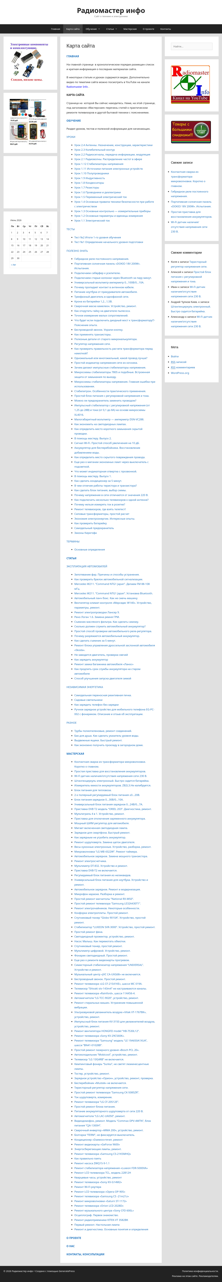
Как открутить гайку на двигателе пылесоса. (102, 311)
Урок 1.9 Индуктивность (89, 178)
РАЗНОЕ (71, 722)
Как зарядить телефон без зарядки (96, 704)
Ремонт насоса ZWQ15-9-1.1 (92, 1163)
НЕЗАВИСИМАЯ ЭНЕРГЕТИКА (84, 687)
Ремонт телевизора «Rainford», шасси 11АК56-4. (104, 993)
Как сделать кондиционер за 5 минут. (98, 481)
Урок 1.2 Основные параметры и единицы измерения (108, 216)
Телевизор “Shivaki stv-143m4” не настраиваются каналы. (110, 988)
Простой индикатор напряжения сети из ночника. (106, 362)
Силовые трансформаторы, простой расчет (101, 514)
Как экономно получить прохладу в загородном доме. (108, 745)
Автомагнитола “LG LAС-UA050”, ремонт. (99, 1116)
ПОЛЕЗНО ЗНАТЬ (77, 251)
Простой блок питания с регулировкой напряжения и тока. (111, 395)
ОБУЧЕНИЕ (73, 120)
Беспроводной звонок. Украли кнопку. (98, 329)
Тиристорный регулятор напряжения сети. (101, 1087)
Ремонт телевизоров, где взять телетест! (100, 509)
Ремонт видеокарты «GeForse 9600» (97, 1144)
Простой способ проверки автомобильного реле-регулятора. (113, 631)
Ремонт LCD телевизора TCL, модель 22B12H (102, 1172)
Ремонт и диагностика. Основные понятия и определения (111, 1229)
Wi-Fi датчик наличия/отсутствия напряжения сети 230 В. (110, 776)
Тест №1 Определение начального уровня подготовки (108, 242)
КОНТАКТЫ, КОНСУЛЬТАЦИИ (85, 1254)
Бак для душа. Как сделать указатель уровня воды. (106, 735)
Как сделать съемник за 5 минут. (95, 640)
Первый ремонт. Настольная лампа (96, 1224)
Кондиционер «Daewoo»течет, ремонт (98, 1139)
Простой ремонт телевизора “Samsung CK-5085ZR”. (106, 1092)
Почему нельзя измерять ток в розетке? (99, 504)
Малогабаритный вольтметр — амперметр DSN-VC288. (109, 419)
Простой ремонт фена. (88, 932)
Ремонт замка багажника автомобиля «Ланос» (104, 664)
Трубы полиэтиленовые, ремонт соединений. (103, 731)
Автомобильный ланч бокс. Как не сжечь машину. (106, 598)
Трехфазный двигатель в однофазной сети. (101, 296)
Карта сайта (73, 28)
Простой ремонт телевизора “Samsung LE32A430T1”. (107, 903)
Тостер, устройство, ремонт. (92, 1073)
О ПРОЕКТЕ (73, 1238)
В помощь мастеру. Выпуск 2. (92, 438)
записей (178, 362)
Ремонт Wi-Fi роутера (87, 1187)
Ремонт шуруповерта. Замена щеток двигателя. (104, 842)
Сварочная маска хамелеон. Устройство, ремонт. (105, 306)
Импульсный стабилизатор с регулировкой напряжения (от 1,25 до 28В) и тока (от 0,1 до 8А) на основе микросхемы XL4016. (112, 410)
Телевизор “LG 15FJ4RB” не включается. (99, 1059)
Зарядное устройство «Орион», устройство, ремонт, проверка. (113, 1078)
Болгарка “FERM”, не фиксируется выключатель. (104, 1135)
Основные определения (89, 549)
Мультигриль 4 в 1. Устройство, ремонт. (99, 814)
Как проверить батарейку (90, 523)
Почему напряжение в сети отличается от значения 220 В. (111, 495)
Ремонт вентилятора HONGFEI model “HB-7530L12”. (107, 1031)
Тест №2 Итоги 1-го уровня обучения (97, 237)
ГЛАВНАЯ (72, 56)
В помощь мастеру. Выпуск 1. (92, 476)
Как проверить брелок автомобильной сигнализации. (108, 579)
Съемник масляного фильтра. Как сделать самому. (106, 621)
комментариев (183, 367)
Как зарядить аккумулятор (91, 659)
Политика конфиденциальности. (200, 1271)
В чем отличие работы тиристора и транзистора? (105, 485)
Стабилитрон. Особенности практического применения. (110, 391)
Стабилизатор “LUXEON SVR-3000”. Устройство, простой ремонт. (114, 927)
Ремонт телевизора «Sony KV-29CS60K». (99, 1035)
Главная (55, 28)
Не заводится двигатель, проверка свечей (101, 655)
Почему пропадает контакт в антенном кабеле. (104, 287)
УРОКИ (70, 137)
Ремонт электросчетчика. (90, 861)
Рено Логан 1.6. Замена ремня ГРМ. (96, 617)
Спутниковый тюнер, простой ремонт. (98, 946)
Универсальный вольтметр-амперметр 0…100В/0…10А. (109, 282)
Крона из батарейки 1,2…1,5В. (93, 301)
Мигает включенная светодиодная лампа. (101, 828)
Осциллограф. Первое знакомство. (96, 1215)
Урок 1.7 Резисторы (86, 187)
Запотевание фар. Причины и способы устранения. (106, 574)
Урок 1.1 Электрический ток (92, 220)
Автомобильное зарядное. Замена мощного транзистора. (111, 856)
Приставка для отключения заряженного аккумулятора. (110, 818)
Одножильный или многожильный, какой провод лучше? (110, 358)
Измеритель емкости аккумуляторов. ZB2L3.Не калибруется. (112, 785)
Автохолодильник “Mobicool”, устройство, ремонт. (106, 1054)
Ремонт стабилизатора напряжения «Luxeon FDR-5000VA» (111, 1168)
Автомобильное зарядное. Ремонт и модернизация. (107, 889)
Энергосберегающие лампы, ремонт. (97, 1149)
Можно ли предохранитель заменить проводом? (105, 400)
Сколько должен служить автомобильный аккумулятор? (110, 626)
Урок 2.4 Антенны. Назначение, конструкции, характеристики (113, 145)
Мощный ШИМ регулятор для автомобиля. (101, 823)
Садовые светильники (88, 700)
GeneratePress (67, 1271)
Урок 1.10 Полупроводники (91, 173)
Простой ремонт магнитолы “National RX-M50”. (104, 899)
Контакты (165, 28)
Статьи (113, 28)
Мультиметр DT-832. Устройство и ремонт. (101, 866)
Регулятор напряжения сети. (92, 344)
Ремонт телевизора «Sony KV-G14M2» (98, 1182)
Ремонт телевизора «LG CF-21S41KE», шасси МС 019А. (108, 983)
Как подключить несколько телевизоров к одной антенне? (111, 500)
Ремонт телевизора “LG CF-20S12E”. (96, 1102)
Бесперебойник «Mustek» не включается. (100, 1083)
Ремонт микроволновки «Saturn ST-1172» (100, 1201)
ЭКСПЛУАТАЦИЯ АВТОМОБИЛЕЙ (86, 566)
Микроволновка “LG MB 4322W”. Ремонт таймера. (106, 851)
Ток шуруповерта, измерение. (93, 1097)
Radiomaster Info (77, 86)
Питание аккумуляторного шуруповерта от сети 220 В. (108, 1111)
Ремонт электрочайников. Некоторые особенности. (107, 908)
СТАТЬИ (71, 558)
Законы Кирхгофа (85, 533)
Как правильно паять (87, 1158)
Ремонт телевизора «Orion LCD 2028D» (98, 1205)
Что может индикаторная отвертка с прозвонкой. (105, 471)
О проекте (148, 28)
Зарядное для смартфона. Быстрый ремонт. (102, 832)
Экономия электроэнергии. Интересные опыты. (104, 518)
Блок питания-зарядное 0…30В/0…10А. (98, 799)
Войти (175, 356)
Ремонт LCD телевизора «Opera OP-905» (99, 1191)
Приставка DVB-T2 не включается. (95, 870)
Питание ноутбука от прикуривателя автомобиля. (106, 292)
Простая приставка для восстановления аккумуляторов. (110, 771)
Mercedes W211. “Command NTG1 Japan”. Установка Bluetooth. (113, 593)
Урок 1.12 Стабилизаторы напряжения (98, 164)
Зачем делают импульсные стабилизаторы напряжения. (110, 367)
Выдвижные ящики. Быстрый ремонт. (98, 740)
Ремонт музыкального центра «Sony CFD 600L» (104, 1210)
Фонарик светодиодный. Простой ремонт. (101, 955)
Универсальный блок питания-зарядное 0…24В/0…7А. (108, 804)
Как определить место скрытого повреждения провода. (109, 457)
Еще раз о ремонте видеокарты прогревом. (102, 960)
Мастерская (130, 28)
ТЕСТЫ (70, 229)
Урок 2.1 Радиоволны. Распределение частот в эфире (108, 159)
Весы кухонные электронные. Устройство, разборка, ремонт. (112, 847)
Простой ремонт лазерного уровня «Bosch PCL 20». (106, 1050)
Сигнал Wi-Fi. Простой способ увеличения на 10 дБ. (107, 443)
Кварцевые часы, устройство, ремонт (98, 1177)
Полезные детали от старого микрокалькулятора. (105, 339)
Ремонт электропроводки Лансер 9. (96, 612)
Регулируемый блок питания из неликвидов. (102, 875)
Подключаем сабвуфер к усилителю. (97, 273)
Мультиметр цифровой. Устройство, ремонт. (102, 950)
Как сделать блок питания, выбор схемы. (100, 490)
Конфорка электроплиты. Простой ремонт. (101, 913)
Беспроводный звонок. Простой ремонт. (100, 979)
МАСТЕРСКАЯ (75, 753)
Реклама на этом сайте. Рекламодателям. (195, 1276)
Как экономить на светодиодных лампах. (100, 424)
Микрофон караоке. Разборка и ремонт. (99, 894)
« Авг (13, 264)
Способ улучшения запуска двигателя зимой (102, 678)
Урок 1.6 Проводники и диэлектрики (97, 192)
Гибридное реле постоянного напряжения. (101, 259)
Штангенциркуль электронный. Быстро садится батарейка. (111, 780)
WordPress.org (180, 373)
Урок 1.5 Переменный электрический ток (100, 197)
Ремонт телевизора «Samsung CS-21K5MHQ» (102, 1154)
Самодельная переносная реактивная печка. (103, 695)
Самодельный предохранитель (94, 528)
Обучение (94, 28)
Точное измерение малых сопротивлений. (101, 315)
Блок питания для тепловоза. (93, 790)
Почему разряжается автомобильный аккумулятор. (107, 636)
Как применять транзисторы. (92, 334)
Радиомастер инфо (111, 10)
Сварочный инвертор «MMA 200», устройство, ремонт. (108, 1130)
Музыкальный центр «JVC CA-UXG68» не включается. (107, 974)
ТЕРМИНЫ (73, 541)
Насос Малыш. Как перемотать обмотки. (100, 941)
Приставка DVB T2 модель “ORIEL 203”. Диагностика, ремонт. (113, 809)
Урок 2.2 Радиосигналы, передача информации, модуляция (112, 154)
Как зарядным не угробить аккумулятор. (100, 837)
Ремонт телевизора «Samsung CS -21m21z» (101, 1196)
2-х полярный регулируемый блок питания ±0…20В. (107, 795)
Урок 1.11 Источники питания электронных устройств (108, 168)
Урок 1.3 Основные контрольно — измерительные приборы (112, 211)
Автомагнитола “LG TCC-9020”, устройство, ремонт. (106, 998)
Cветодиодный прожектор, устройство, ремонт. (104, 936)
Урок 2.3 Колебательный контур (94, 149)
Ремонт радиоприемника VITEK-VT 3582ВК (101, 1220)
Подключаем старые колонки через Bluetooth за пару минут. (113, 278)
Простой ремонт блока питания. (94, 1106)
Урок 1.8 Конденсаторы (89, 182)
